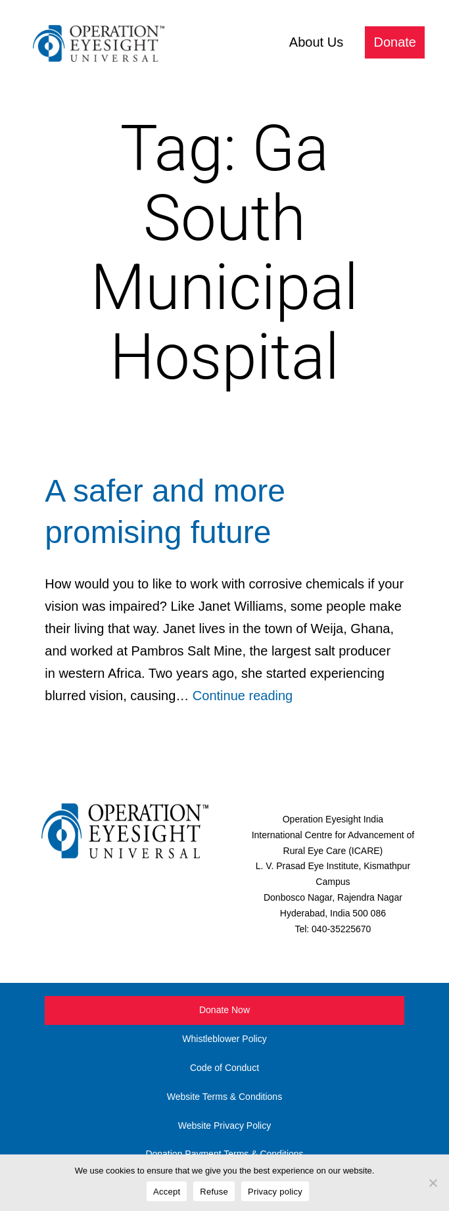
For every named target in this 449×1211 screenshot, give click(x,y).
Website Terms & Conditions (224, 1096)
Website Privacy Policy (224, 1125)
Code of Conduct (224, 1067)
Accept (166, 1192)
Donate (395, 42)
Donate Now (224, 1010)
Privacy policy (275, 1192)
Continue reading (243, 695)
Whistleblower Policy (224, 1038)
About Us (316, 42)
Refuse (214, 1192)
